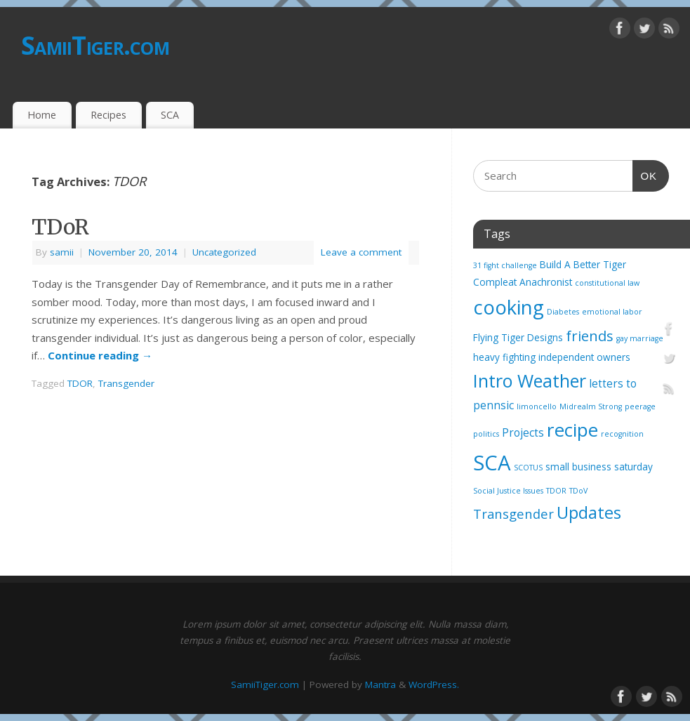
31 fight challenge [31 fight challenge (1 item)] (505, 265)
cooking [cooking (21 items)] (508, 307)
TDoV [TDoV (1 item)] (578, 491)
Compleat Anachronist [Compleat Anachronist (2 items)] (522, 282)
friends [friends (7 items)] (589, 335)
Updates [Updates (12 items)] (589, 512)
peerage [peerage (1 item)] (640, 406)
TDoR (60, 226)
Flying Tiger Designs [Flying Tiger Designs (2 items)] (518, 337)
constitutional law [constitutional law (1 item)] (607, 283)
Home (41, 114)
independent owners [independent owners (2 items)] (584, 357)
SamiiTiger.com (95, 45)
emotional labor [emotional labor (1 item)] (612, 312)
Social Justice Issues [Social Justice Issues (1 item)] (508, 491)
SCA (170, 114)
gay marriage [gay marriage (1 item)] (639, 338)
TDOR (80, 383)
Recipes (108, 114)
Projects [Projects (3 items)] (523, 432)
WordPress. (434, 684)
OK (645, 174)
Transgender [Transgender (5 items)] (513, 513)
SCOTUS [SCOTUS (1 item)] (528, 467)
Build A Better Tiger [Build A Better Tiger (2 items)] (583, 264)
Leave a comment (361, 252)
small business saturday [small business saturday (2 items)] (599, 467)
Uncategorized (224, 252)
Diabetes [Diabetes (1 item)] (563, 312)
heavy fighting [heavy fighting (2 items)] (504, 357)
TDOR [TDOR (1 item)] (556, 491)
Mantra (380, 684)
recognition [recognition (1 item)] (622, 434)
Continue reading (100, 355)
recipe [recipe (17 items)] (572, 429)
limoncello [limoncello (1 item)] (537, 406)
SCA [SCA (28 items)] (492, 463)
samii (62, 252)
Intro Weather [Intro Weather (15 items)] (529, 380)
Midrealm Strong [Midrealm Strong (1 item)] (590, 406)
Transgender (126, 383)
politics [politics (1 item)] (486, 434)
